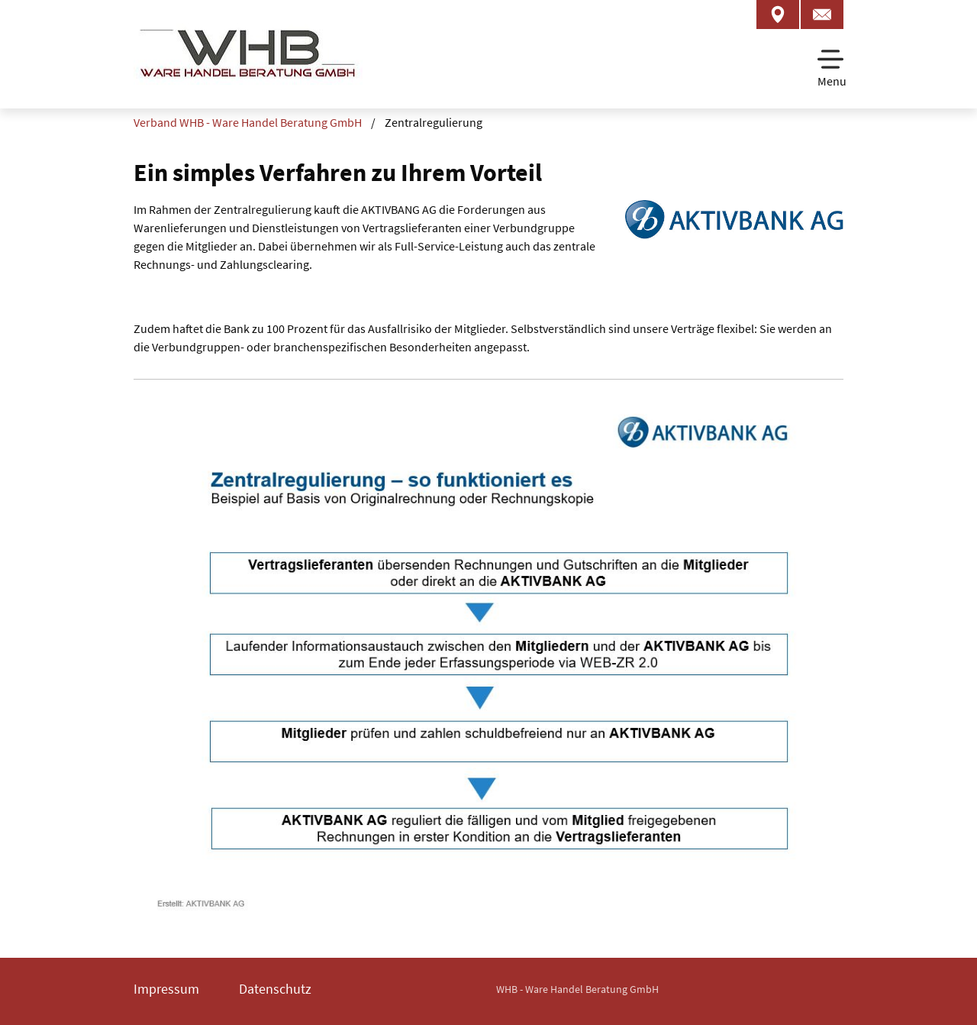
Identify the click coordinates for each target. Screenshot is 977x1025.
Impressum (166, 989)
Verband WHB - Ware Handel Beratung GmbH (248, 122)
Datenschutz (275, 989)
